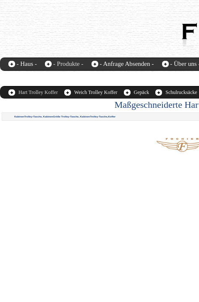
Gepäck (141, 92)
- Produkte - (68, 63)
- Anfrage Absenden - (127, 63)
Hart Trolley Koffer (38, 92)
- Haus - (27, 63)
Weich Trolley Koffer (96, 92)
